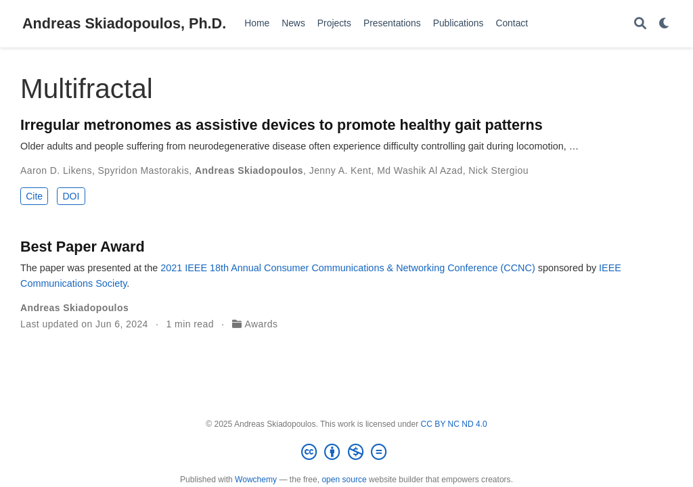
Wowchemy (256, 479)
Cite (34, 196)
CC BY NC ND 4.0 (454, 424)
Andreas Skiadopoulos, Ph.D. (124, 23)
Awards (261, 324)
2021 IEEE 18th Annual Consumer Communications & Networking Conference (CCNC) (347, 267)
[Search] (640, 24)
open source (343, 479)
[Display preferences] (664, 24)
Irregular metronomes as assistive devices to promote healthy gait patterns (281, 124)
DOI (70, 196)
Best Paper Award (82, 246)
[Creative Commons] (346, 452)
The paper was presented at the (90, 267)
